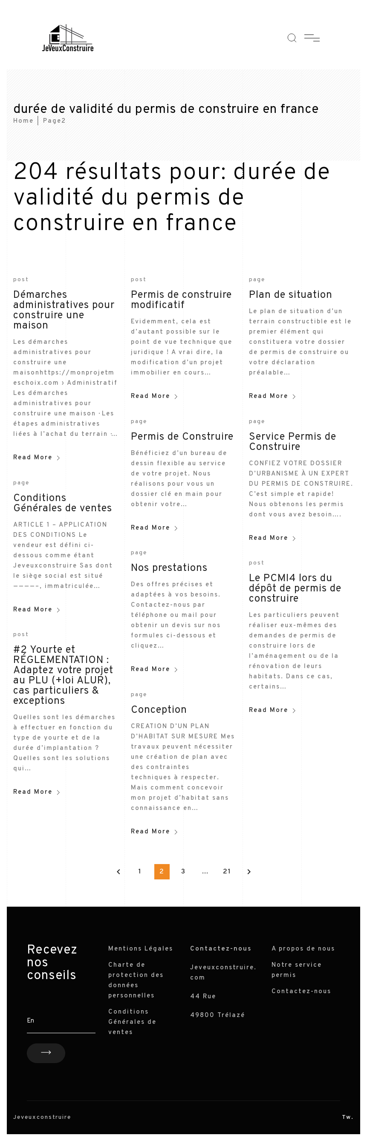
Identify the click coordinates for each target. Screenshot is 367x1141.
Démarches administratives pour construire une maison (64, 310)
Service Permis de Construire (292, 442)
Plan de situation (290, 295)
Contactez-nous (301, 992)
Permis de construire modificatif (181, 300)
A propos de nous (303, 949)
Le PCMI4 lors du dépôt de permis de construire (295, 588)
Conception (159, 710)
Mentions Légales (140, 949)
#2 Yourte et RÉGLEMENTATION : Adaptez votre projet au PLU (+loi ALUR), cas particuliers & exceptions (63, 676)
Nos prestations (169, 568)
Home (23, 121)
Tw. (348, 1117)
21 (227, 871)
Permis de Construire (182, 437)
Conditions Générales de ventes (62, 503)
